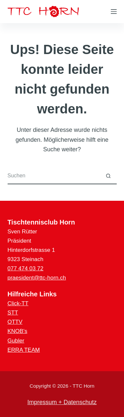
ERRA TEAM (24, 350)
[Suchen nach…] (54, 176)
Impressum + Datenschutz (62, 402)
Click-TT (18, 303)
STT (13, 313)
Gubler (16, 341)
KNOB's (17, 331)
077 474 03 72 (26, 268)
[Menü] (114, 12)
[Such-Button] (108, 176)
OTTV (15, 322)
